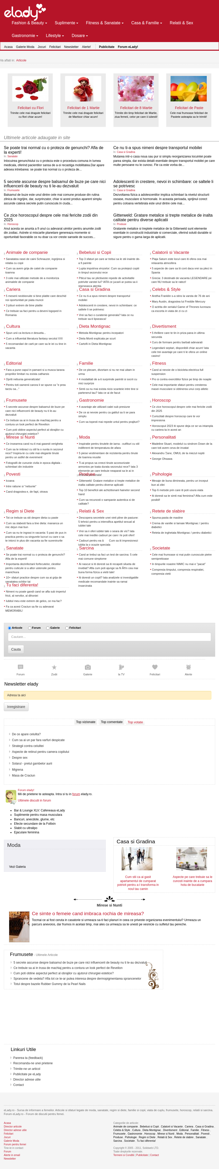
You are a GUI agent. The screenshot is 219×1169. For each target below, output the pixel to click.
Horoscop (12, 224)
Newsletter (71, 47)
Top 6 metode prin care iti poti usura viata (177, 490)
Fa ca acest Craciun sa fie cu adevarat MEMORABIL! (29, 608)
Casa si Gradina (126, 152)
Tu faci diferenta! (22, 585)
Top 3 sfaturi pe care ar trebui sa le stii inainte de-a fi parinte (109, 261)
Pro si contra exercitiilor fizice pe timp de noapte (182, 379)
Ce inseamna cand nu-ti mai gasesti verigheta (34, 443)
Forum (36, 627)
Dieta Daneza (21, 746)
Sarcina (86, 548)
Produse (121, 224)
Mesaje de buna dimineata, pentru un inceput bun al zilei (179, 482)
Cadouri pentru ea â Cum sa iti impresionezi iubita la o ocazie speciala (108, 542)
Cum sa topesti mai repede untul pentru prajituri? (109, 421)
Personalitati (164, 437)
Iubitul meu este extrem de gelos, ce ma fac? (34, 600)
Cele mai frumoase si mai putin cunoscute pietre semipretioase (181, 556)
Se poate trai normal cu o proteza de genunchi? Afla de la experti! (35, 556)
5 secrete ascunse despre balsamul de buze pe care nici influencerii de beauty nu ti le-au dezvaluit (55, 183)
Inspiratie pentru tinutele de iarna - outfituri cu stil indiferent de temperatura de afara (108, 445)
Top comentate (112, 722)
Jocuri (42, 47)
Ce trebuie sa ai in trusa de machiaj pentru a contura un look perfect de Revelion (33, 422)
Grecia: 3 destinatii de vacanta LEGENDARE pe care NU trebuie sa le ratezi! (181, 280)
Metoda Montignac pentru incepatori (101, 332)
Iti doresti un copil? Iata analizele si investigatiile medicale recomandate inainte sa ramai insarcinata (108, 581)
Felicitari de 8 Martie (136, 108)
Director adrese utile (27, 1079)
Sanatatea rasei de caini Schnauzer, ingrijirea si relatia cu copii (35, 261)
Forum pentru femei (15, 1144)
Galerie (55, 627)
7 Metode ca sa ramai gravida (32, 740)
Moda (84, 437)
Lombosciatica (22, 752)
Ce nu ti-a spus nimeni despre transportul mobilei (157, 148)
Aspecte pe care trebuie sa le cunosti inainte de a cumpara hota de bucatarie (192, 881)
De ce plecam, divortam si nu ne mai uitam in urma (106, 371)
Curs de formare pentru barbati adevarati (177, 342)
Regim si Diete (20, 511)
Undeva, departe (23, 769)
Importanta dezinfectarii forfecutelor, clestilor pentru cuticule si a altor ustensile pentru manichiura (33, 567)
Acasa (8, 47)
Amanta (17, 775)
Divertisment (164, 326)
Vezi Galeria (17, 867)
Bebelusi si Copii (95, 252)
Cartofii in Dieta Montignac (95, 343)
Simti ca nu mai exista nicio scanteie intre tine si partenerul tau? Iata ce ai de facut (108, 391)
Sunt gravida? (21, 734)
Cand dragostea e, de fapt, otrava (27, 491)
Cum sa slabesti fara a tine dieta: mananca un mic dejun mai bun (34, 525)
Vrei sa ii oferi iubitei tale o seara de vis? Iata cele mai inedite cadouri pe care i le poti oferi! (106, 533)
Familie (86, 363)
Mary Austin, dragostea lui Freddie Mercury (178, 301)
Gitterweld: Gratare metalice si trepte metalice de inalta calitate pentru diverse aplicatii (163, 217)
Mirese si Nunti (20, 437)
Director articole (13, 1126)
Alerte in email (12, 1155)
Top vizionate (85, 722)
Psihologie (162, 474)
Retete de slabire (168, 511)
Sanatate (12, 156)
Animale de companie (27, 252)
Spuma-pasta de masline (167, 517)
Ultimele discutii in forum (34, 800)
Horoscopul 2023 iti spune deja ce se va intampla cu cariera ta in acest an (182, 427)
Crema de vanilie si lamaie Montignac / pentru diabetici (180, 525)
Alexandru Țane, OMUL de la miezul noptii (178, 453)
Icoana (10, 480)
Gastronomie (91, 400)
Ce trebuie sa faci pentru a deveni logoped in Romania (33, 313)
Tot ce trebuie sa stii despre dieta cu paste (32, 517)
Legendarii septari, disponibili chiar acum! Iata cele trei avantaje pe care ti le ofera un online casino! (180, 351)
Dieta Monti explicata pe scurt (97, 338)
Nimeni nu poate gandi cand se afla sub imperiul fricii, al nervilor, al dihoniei (35, 593)
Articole (21, 60)
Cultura (13, 326)
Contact (18, 1085)
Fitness (159, 363)
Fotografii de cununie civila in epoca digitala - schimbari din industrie (33, 464)
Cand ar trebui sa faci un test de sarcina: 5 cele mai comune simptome (107, 556)
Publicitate (142, 1155)
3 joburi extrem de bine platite (24, 305)
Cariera (13, 289)
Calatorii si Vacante (170, 252)
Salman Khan (21, 763)
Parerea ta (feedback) (28, 1058)
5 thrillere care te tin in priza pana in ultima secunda (178, 334)
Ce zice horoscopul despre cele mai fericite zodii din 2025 (181, 408)
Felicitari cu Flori (31, 108)
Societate (161, 548)
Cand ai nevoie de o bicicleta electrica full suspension (177, 371)
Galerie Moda (25, 47)
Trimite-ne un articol (26, 1069)
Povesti (13, 474)
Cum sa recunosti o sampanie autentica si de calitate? (106, 501)
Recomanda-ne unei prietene (33, 1063)
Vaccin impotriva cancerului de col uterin (39, 757)
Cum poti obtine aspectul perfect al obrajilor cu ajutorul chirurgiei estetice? (34, 431)
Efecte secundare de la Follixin (35, 823)
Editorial (14, 363)
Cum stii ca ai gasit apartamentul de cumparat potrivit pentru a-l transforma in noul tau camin (138, 882)
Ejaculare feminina (26, 832)
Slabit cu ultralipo (25, 828)
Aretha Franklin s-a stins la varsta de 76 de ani (181, 295)
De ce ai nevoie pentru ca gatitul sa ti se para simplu (106, 414)
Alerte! (86, 47)
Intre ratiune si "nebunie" (21, 486)
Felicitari (55, 47)
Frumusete (13, 190)
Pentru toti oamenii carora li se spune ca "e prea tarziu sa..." (35, 386)
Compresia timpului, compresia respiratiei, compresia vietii (177, 571)
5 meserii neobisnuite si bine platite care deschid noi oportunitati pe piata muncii (35, 297)
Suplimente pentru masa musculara (38, 815)
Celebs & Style (166, 289)
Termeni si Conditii (123, 1155)
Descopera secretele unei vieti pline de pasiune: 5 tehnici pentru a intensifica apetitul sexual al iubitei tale (108, 521)
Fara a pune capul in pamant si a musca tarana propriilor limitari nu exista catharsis (35, 371)
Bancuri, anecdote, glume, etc (34, 819)
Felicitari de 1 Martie (83, 108)
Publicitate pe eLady (27, 1074)
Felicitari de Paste (189, 108)
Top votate (135, 722)
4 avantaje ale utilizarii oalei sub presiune (104, 406)
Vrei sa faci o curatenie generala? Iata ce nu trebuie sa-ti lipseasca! (106, 317)
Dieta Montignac (94, 326)
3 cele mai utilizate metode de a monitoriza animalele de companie (32, 280)
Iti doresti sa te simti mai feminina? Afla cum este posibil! (182, 497)
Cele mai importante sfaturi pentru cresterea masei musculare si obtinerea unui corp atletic (179, 386)
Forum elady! (26, 790)
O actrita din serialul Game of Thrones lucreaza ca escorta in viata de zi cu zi (181, 308)
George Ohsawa (162, 458)
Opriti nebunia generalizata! (23, 379)
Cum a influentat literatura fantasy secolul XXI (34, 338)
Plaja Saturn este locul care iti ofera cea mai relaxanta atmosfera (179, 261)
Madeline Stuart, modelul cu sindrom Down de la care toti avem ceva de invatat (181, 445)
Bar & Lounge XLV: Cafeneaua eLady (39, 810)
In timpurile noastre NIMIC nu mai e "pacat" (179, 564)
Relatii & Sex (91, 511)
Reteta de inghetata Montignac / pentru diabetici (182, 532)
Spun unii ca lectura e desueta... (26, 332)
